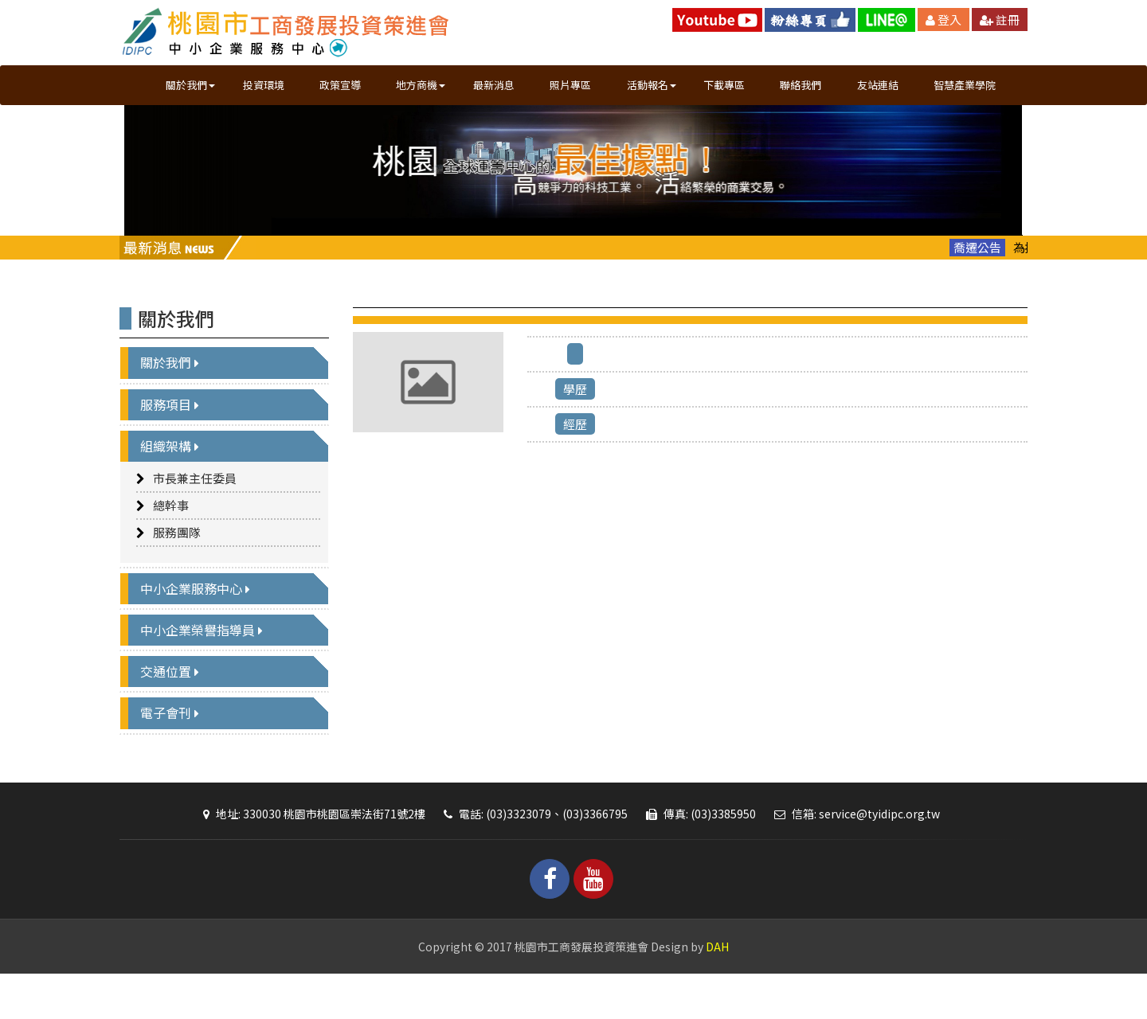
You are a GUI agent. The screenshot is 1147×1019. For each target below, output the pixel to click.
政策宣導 (340, 84)
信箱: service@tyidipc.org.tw (853, 849)
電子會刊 (173, 749)
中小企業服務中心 (199, 624)
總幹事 (171, 541)
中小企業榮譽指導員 (205, 665)
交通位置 (173, 707)
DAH (717, 982)
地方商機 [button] (420, 84)
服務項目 (173, 440)
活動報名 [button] (651, 84)
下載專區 (724, 84)
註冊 (1000, 19)
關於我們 (173, 398)
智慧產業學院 (963, 84)
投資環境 (263, 84)
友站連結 (877, 84)
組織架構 (173, 481)
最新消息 (494, 84)
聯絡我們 (800, 84)
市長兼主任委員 (195, 514)
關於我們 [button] (190, 84)
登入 (943, 19)
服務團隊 (177, 568)
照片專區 (570, 84)
